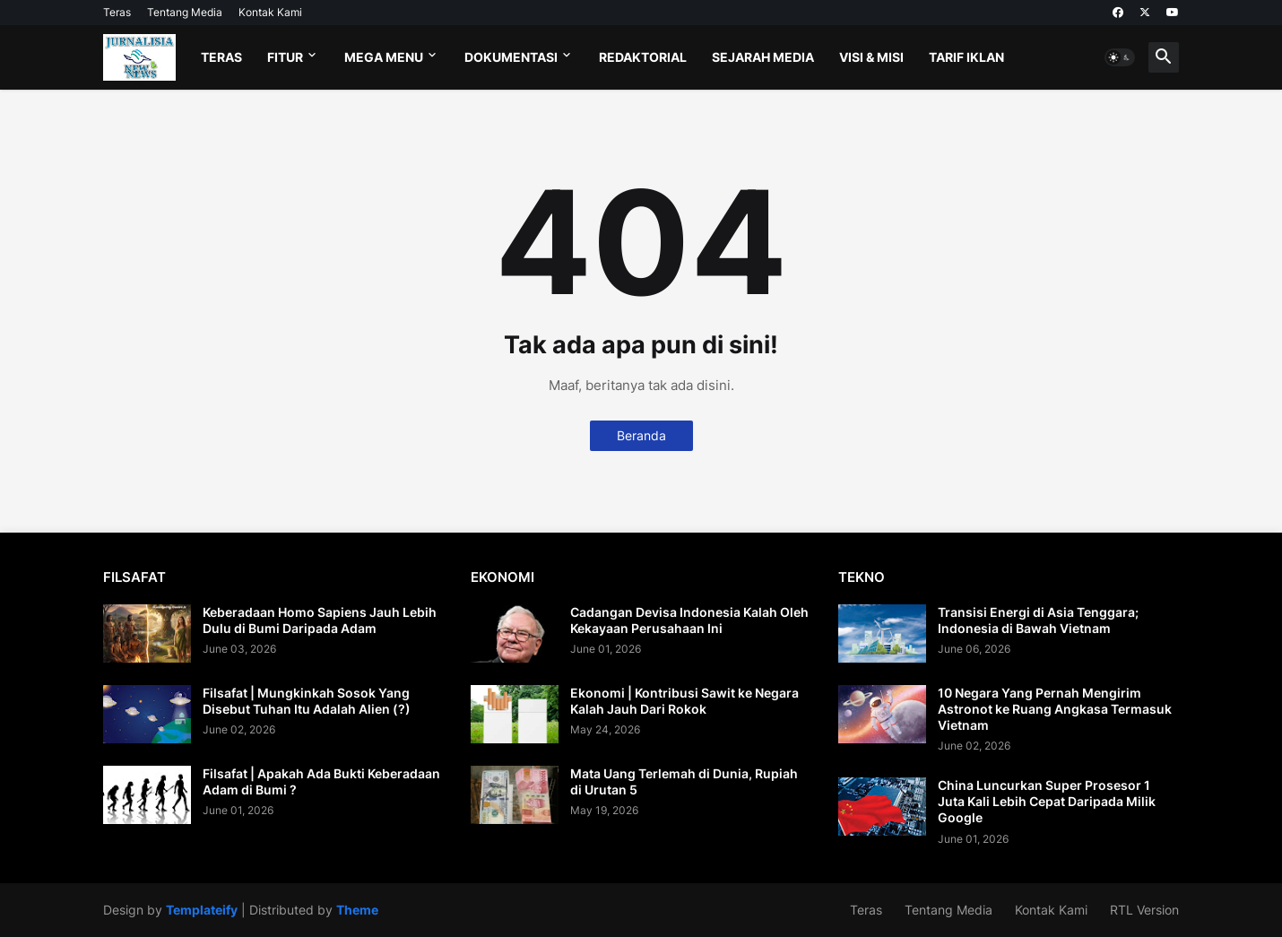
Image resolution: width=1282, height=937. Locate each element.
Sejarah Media (763, 57)
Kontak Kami (270, 12)
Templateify (202, 909)
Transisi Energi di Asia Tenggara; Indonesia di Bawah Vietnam (1038, 620)
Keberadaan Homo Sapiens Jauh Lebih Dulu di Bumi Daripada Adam (320, 620)
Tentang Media (184, 12)
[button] (1119, 57)
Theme (357, 909)
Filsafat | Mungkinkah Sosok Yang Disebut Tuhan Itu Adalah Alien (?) (307, 700)
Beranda (641, 435)
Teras (117, 12)
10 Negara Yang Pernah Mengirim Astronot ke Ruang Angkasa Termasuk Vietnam (1055, 709)
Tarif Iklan (966, 57)
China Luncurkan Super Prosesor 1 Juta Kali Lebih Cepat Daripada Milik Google (1047, 801)
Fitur (285, 57)
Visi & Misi (871, 57)
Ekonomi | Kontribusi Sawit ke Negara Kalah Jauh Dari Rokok (684, 700)
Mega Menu (383, 57)
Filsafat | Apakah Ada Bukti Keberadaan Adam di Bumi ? (321, 781)
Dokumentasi (511, 57)
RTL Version (1144, 909)
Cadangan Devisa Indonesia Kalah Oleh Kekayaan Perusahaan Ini (689, 620)
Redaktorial (643, 57)
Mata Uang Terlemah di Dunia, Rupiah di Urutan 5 (684, 781)
